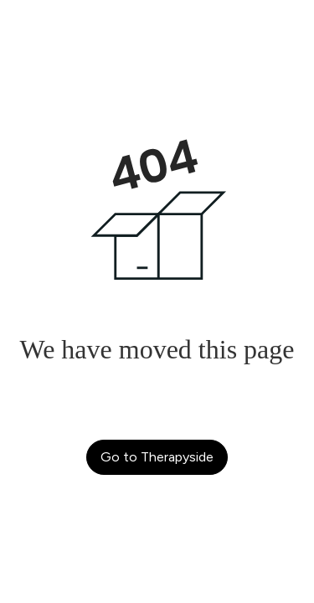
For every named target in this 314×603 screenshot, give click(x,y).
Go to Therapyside (157, 457)
